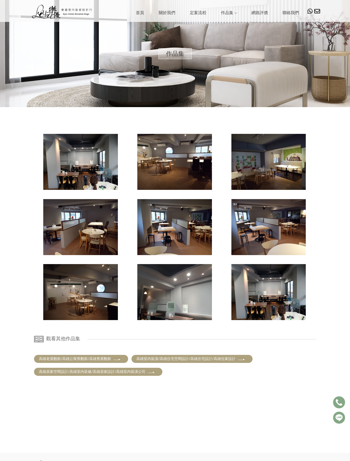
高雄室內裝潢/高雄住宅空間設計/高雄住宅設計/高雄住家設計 (190, 359)
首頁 (140, 12)
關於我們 (167, 12)
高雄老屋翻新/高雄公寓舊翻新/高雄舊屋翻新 (80, 359)
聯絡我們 (290, 12)
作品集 (229, 12)
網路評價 (259, 12)
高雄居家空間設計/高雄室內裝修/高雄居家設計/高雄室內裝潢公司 (97, 371)
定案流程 (198, 12)
